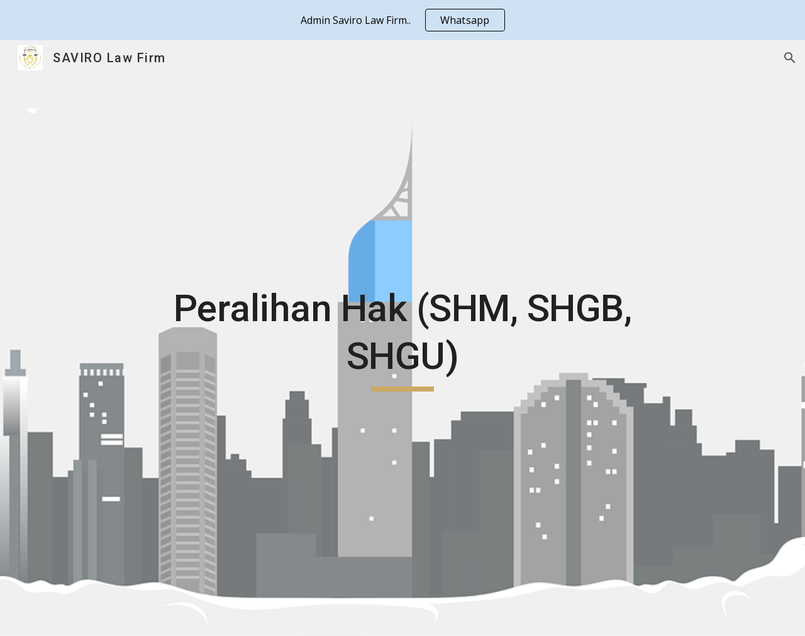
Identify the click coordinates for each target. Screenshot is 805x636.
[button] (790, 58)
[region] (402, 20)
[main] (402, 338)
